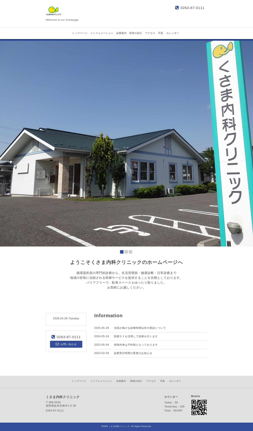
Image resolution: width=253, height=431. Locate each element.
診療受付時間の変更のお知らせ (133, 353)
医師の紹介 (135, 33)
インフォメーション (102, 33)
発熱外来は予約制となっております (136, 344)
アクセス (150, 33)
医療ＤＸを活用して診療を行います (136, 336)
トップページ (79, 33)
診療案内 (121, 33)
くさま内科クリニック (119, 426)
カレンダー (172, 33)
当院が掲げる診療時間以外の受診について (140, 328)
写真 (160, 33)
